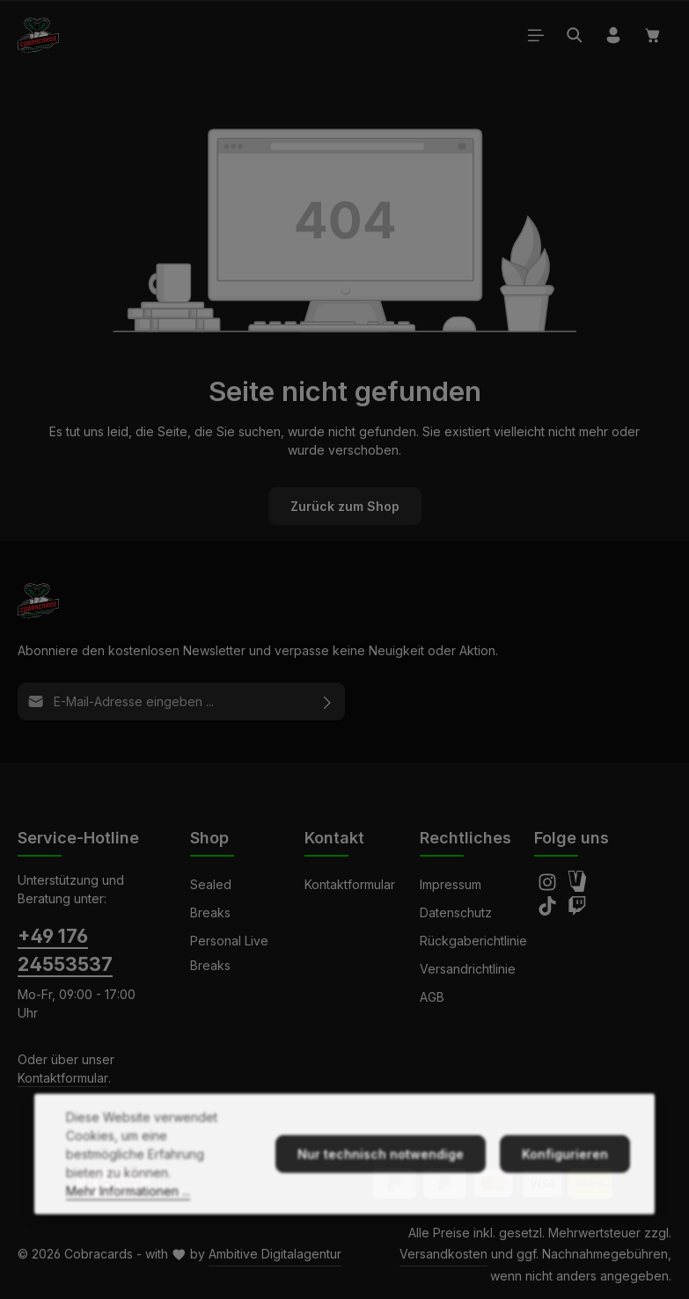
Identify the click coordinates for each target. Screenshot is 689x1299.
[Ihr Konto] (613, 35)
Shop (209, 837)
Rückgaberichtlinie (473, 940)
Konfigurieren (565, 1190)
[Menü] (535, 35)
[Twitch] (577, 910)
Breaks (210, 912)
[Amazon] (577, 886)
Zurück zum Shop (344, 506)
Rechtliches (465, 837)
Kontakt (334, 837)
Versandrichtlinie (468, 968)
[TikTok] (549, 910)
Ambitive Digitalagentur (275, 1253)
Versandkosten (443, 1253)
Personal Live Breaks (229, 953)
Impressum (450, 884)
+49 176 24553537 (65, 949)
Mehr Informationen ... (128, 1227)
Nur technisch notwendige (380, 1190)
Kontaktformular (63, 1077)
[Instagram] (549, 886)
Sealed (210, 884)
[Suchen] (574, 35)
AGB (432, 996)
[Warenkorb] (652, 35)
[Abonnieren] (328, 701)
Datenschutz (456, 912)
